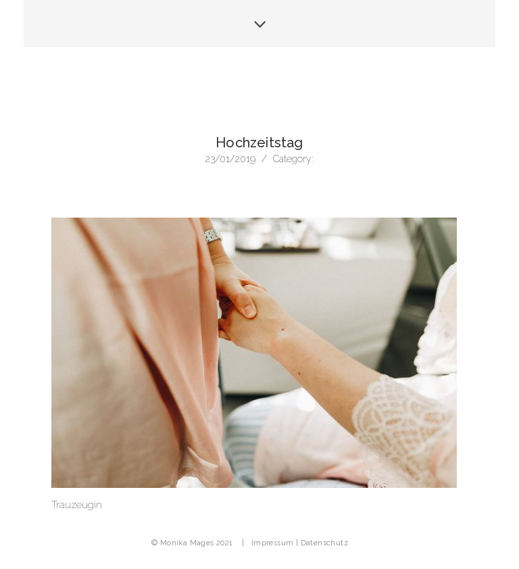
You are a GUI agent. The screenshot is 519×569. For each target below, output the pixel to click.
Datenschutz (324, 543)
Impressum (272, 543)
